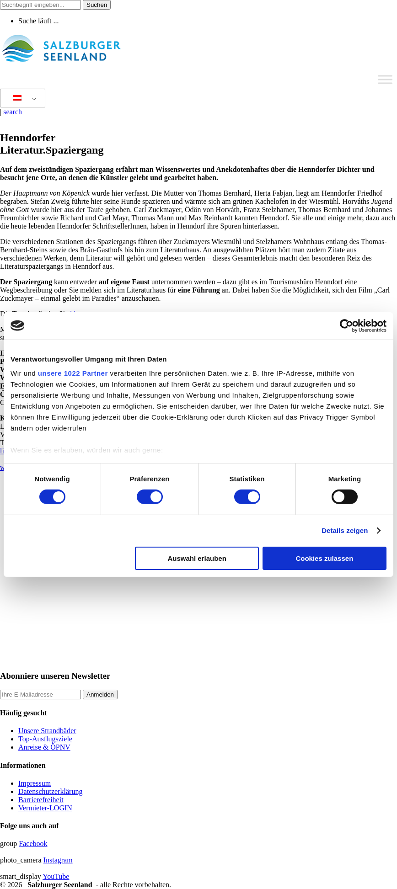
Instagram (58, 860)
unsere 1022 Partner (73, 373)
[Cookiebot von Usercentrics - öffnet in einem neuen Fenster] (346, 325)
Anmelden (100, 694)
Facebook (33, 843)
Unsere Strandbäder (47, 731)
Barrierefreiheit (41, 800)
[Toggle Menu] (385, 79)
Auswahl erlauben (196, 558)
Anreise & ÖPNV (44, 747)
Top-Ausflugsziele (45, 739)
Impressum (34, 783)
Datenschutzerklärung (50, 791)
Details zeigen (345, 530)
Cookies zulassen (324, 558)
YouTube (56, 876)
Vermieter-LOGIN (45, 808)
